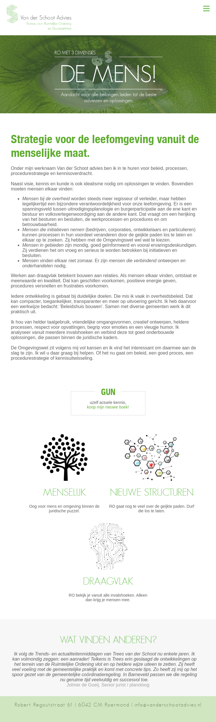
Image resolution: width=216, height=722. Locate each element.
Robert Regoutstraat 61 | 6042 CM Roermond (72, 705)
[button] (41, 28)
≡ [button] (206, 8)
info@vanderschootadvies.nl (168, 705)
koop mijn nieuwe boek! (108, 407)
